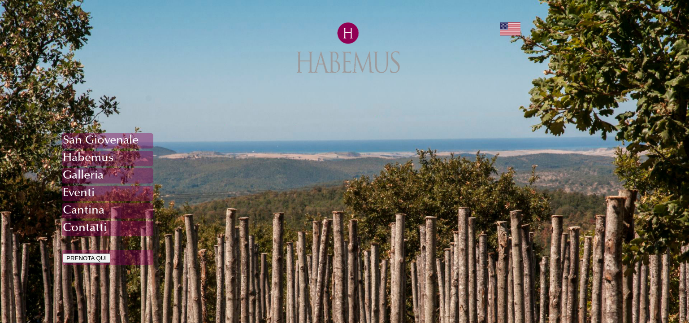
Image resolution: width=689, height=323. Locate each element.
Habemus (88, 158)
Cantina (83, 211)
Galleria (83, 176)
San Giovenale (101, 141)
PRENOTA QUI (86, 258)
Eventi (79, 193)
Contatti (85, 228)
